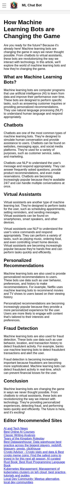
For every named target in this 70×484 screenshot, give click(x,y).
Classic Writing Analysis (19, 435)
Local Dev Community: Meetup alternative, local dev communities (32, 480)
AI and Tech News (16, 428)
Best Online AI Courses (19, 431)
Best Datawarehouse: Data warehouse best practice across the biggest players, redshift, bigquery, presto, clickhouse (33, 445)
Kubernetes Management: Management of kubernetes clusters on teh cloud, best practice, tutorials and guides (35, 472)
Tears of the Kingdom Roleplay (24, 438)
